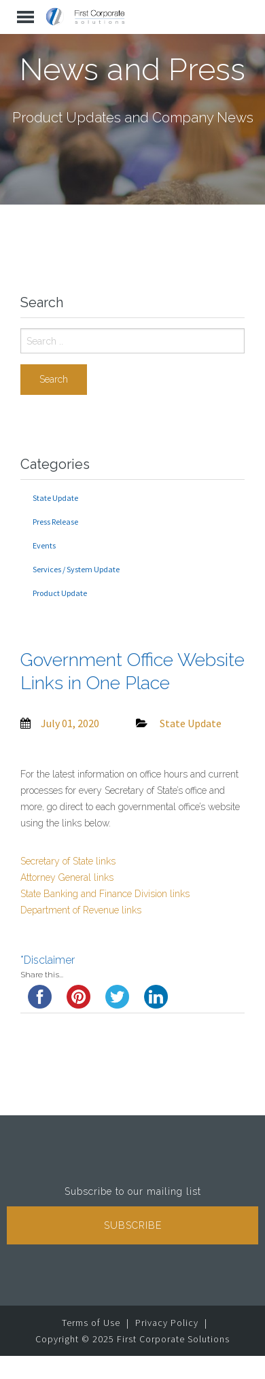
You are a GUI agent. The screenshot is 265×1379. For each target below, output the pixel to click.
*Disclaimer (47, 960)
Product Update (60, 593)
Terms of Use (91, 1322)
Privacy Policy (166, 1322)
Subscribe (133, 1225)
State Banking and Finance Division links (105, 893)
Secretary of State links (68, 861)
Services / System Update (76, 569)
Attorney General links (66, 877)
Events (44, 545)
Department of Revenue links (80, 910)
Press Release (55, 522)
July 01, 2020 (70, 723)
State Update (55, 498)
